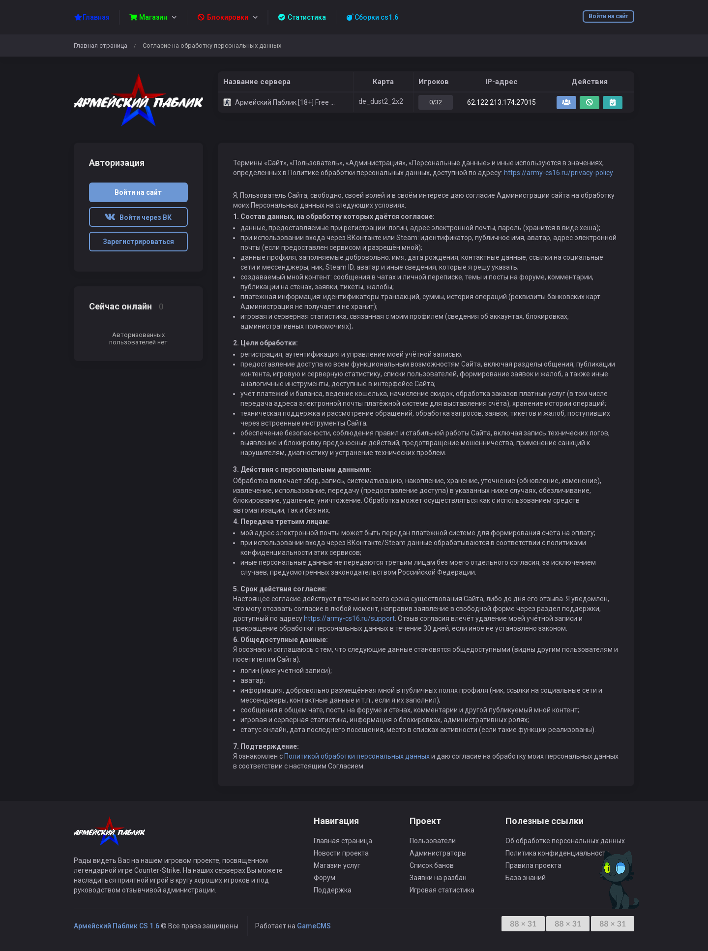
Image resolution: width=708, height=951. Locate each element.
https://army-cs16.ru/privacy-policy (558, 173)
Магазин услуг (337, 865)
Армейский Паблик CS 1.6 (116, 926)
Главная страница (100, 45)
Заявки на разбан (438, 878)
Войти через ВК (138, 217)
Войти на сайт (608, 16)
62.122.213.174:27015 (501, 102)
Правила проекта (533, 865)
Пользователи (433, 841)
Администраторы (438, 853)
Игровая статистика (442, 890)
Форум (324, 878)
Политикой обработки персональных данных (357, 756)
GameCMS (314, 926)
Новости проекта (341, 853)
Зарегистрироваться (138, 241)
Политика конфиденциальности (557, 853)
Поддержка (333, 890)
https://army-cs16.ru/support (349, 618)
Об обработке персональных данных (565, 841)
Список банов (432, 865)
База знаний (525, 878)
